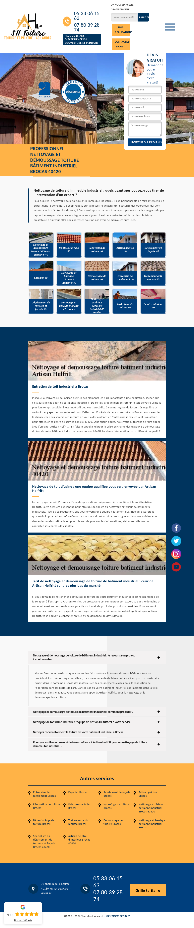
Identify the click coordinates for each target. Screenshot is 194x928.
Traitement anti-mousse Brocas (78, 822)
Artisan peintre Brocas (148, 794)
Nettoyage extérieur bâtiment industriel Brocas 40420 (151, 808)
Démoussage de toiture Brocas (113, 822)
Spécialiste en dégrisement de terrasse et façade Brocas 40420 (44, 841)
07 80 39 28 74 (87, 27)
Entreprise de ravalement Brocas (44, 794)
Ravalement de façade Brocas (116, 794)
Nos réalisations (122, 30)
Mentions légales (118, 916)
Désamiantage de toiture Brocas (43, 822)
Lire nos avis (23, 920)
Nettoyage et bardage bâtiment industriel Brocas (152, 824)
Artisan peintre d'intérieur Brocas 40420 (79, 839)
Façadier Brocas (78, 792)
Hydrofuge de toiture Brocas (116, 806)
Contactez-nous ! (122, 44)
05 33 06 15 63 (87, 16)
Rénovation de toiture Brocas (46, 806)
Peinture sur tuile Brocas (79, 806)
